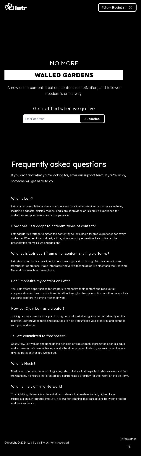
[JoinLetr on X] (117, 7)
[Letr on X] (129, 446)
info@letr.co (129, 438)
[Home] (15, 7)
